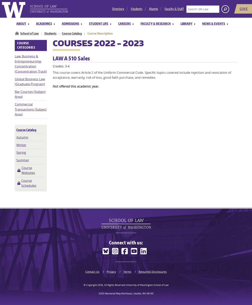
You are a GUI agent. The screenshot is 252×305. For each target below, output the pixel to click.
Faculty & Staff (174, 9)
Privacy (111, 272)
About (21, 24)
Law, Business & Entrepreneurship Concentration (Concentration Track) (31, 64)
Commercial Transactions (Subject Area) (31, 109)
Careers (124, 24)
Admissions (70, 24)
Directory (118, 9)
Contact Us (92, 272)
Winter (21, 145)
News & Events (213, 24)
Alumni (153, 9)
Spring (21, 152)
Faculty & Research (156, 24)
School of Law (29, 33)
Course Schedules (28, 183)
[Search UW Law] (202, 9)
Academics (44, 24)
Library (186, 24)
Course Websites (28, 170)
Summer (22, 160)
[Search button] (225, 9)
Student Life (98, 24)
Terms (127, 272)
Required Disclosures (153, 272)
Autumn (22, 137)
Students (136, 9)
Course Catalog (72, 33)
